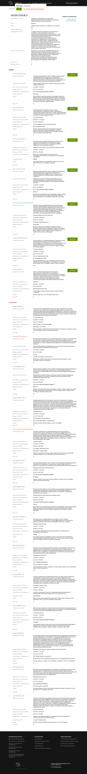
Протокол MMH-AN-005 (19, 460)
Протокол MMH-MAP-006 (19, 73)
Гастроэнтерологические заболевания (15, 748)
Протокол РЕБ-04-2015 (18, 695)
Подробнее (72, 74)
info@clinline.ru (57, 767)
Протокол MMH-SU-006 (19, 486)
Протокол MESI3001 (18, 306)
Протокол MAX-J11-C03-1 (19, 398)
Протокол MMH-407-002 (19, 169)
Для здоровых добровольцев (16, 739)
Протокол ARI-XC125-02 (18, 545)
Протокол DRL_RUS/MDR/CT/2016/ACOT (23, 203)
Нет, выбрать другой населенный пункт (34, 9)
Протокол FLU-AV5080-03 (19, 139)
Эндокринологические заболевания (14, 751)
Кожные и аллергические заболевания (15, 744)
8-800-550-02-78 (64, 763)
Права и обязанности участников (69, 741)
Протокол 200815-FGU (18, 633)
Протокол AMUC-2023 (18, 107)
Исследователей (48, 3)
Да (19, 9)
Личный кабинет (73, 3)
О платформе (38, 739)
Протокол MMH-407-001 (19, 366)
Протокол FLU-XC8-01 (18, 667)
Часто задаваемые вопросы (68, 746)
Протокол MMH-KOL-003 (19, 605)
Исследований (35, 3)
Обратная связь (39, 746)
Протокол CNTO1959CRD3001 (20, 238)
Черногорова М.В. (71, 21)
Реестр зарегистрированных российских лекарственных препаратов (16, 756)
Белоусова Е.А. (72, 19)
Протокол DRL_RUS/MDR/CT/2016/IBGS (23, 429)
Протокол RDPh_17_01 (18, 574)
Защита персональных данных (43, 748)
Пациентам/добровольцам (42, 741)
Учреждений (41, 3)
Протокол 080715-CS (18, 269)
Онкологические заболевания (17, 741)
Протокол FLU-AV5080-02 (19, 516)
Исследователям (39, 743)
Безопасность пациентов (67, 743)
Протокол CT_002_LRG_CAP (20, 336)
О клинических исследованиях (69, 739)
